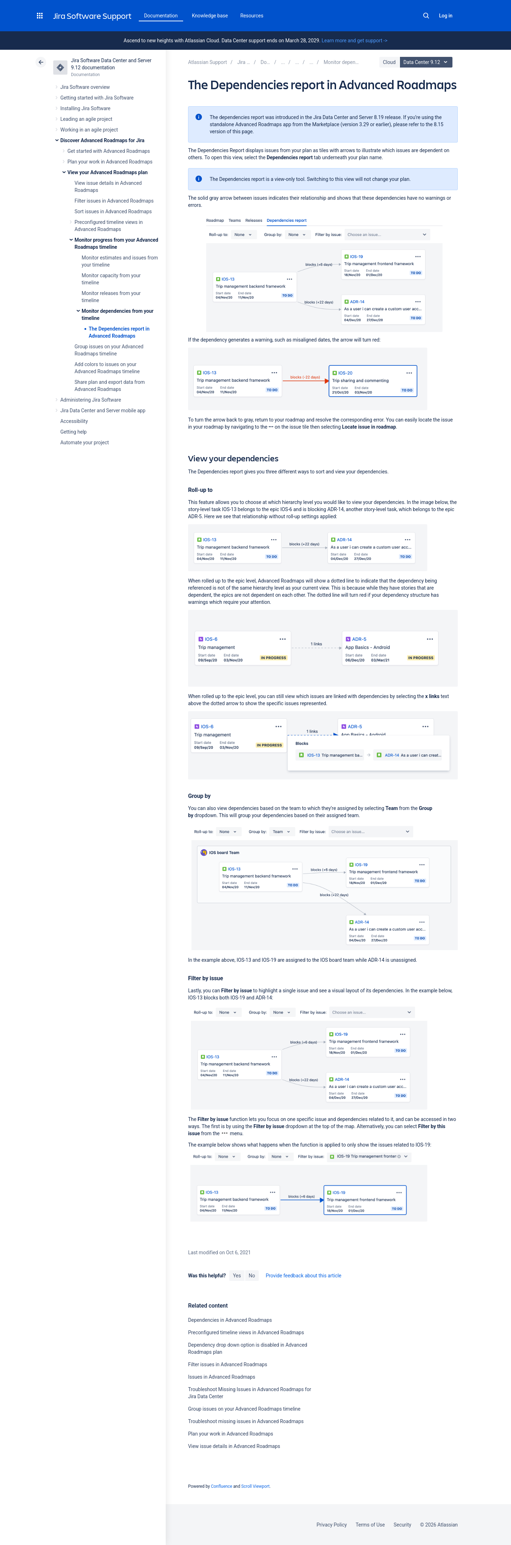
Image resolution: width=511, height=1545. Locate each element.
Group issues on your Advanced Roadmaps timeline (244, 1409)
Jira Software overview (85, 87)
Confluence (221, 1486)
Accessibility (74, 421)
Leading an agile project (86, 119)
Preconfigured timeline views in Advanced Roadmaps (246, 1332)
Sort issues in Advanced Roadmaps (113, 211)
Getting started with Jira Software (96, 98)
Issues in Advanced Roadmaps (221, 1377)
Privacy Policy (332, 1525)
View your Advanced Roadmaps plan (107, 172)
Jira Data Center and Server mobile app (102, 410)
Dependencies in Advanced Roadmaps (230, 1320)
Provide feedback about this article (303, 1275)
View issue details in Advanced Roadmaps (234, 1446)
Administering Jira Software (90, 400)
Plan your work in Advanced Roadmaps (110, 162)
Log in (445, 15)
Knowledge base (210, 15)
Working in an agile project (89, 130)
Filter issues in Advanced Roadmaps (114, 201)
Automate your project (84, 442)
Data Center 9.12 (427, 62)
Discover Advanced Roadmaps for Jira (102, 140)
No (252, 1275)
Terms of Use (370, 1525)
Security (402, 1525)
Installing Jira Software (85, 108)
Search (426, 15)
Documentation (161, 15)
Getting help (73, 432)
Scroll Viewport (255, 1486)
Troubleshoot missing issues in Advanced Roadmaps (246, 1421)
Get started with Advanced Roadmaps (108, 151)
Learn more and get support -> (354, 40)
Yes (237, 1275)
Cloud (389, 62)
